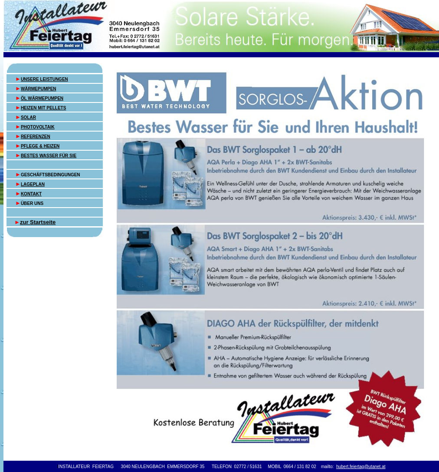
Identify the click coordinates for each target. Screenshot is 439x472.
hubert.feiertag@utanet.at (361, 466)
